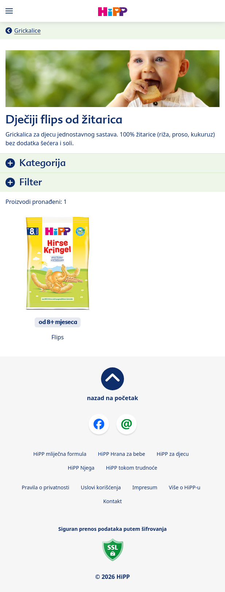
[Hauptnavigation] (10, 11)
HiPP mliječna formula (59, 453)
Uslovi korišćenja (101, 487)
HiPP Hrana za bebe (121, 453)
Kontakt (112, 501)
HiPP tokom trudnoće (132, 467)
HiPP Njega (81, 467)
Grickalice (27, 31)
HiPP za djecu (173, 453)
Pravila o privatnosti (45, 487)
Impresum (144, 487)
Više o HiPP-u (184, 487)
